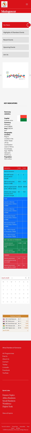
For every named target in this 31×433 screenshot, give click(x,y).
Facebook (6, 370)
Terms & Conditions (6, 426)
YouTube (5, 373)
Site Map (18, 428)
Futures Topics (8, 395)
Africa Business (8, 398)
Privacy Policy (15, 426)
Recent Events (8, 40)
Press (28, 426)
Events (4, 356)
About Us (5, 359)
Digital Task (7, 406)
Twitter (4, 365)
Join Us (5, 55)
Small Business (8, 401)
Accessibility (22, 426)
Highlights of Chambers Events (13, 32)
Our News (6, 25)
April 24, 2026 (6, 330)
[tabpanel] (15, 75)
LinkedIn (5, 367)
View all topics (7, 413)
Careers (12, 428)
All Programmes (8, 353)
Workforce (6, 403)
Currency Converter (15, 316)
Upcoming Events (9, 47)
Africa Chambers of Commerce (11, 348)
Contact (5, 362)
